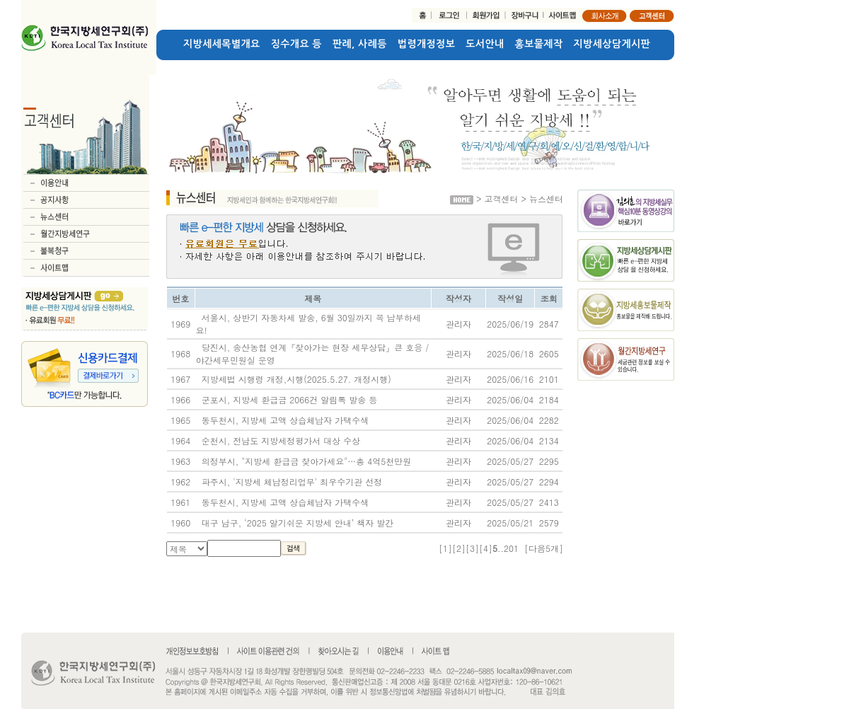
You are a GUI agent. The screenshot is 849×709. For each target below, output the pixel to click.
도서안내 (485, 44)
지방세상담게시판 (612, 44)
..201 (508, 548)
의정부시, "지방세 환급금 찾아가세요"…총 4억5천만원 (307, 461)
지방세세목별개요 (221, 44)
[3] (472, 548)
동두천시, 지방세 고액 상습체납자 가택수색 (285, 420)
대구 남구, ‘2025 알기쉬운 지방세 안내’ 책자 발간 (298, 523)
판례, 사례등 (360, 44)
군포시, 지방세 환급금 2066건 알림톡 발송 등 (290, 399)
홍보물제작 (539, 44)
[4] (485, 548)
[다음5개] (543, 548)
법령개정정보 (426, 44)
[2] (459, 548)
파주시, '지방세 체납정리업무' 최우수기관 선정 (292, 481)
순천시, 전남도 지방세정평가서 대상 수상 (281, 440)
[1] (445, 548)
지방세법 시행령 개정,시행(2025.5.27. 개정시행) (296, 379)
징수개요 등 (296, 44)
